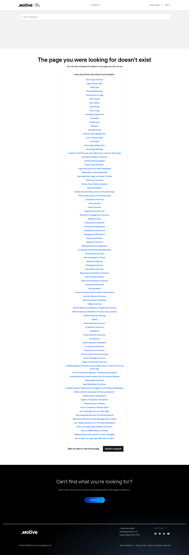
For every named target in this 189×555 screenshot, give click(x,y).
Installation (94, 331)
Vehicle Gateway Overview (94, 296)
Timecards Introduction (94, 222)
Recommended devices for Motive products (95, 415)
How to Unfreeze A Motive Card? (94, 407)
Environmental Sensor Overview (94, 354)
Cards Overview (94, 207)
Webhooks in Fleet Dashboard (94, 172)
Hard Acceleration (94, 188)
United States (154, 5)
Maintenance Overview (95, 211)
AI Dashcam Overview (94, 327)
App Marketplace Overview (94, 384)
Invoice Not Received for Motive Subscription (94, 292)
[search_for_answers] (94, 17)
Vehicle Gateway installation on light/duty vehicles (94, 308)
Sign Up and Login (94, 83)
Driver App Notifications (94, 145)
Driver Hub (94, 87)
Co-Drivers (94, 141)
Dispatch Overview (94, 242)
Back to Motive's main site (159, 545)
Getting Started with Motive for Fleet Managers (94, 434)
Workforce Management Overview (94, 215)
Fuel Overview (94, 203)
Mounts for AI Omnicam (94, 350)
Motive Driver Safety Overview (94, 184)
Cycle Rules (94, 106)
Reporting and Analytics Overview (94, 273)
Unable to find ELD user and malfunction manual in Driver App (94, 153)
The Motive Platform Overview (94, 157)
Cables (94, 319)
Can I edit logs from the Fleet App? (94, 411)
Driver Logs (94, 110)
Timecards (94, 118)
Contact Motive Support (94, 161)
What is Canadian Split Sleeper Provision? (95, 426)
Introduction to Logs (94, 95)
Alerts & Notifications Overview (94, 280)
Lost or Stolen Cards (94, 137)
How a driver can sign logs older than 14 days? (94, 438)
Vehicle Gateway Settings (94, 315)
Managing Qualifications (94, 234)
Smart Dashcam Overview (94, 335)
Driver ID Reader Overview (94, 358)
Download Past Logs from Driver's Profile (94, 176)
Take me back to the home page (83, 448)
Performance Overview (94, 253)
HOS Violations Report (94, 277)
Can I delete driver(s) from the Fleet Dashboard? (94, 423)
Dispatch (94, 126)
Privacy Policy (141, 545)
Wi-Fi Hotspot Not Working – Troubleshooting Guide (95, 372)
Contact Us (95, 5)
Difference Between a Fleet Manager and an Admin (94, 419)
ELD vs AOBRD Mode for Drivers (94, 430)
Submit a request (113, 448)
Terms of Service (126, 545)
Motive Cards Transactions (94, 133)
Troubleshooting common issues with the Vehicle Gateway (94, 376)
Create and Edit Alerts (94, 284)
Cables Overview (94, 304)
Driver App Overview (94, 79)
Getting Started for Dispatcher (94, 246)
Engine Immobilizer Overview (94, 362)
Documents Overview (94, 269)
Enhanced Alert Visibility (94, 403)
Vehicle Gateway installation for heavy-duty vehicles (94, 311)
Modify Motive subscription (94, 395)
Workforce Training (94, 261)
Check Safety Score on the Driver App (94, 195)
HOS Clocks (94, 99)
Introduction (94, 338)
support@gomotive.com (129, 534)
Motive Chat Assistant (94, 164)
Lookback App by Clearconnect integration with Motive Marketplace (94, 388)
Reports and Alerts (94, 238)
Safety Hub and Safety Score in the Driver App (94, 191)
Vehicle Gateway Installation (94, 300)
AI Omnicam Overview (94, 346)
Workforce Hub (94, 219)
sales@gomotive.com (128, 531)
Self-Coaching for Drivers (94, 257)
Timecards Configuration (94, 226)
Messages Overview (94, 265)
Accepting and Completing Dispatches (94, 249)
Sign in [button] (167, 5)
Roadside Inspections (94, 114)
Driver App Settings (94, 149)
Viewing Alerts (94, 288)
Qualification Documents (94, 230)
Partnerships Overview (94, 380)
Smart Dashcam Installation (94, 342)
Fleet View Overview (94, 180)
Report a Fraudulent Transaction (94, 399)
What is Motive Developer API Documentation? (94, 392)
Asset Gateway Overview (94, 323)
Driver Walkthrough (94, 91)
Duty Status (94, 103)
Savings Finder (94, 130)
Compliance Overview (94, 199)
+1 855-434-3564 (126, 528)
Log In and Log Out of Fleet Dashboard (94, 168)
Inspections (94, 122)
